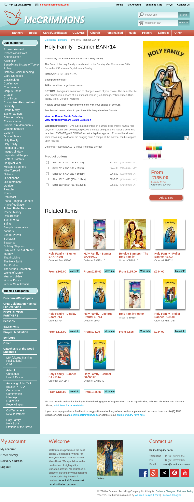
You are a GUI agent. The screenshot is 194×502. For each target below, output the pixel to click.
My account (8, 449)
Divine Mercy (12, 109)
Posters (147, 32)
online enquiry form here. (131, 415)
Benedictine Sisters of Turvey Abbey (21, 66)
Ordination (12, 401)
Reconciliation (14, 404)
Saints (7, 223)
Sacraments (11, 326)
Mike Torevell (12, 170)
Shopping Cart (154, 4)
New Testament (15, 414)
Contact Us (183, 4)
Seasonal (9, 242)
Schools (163, 32)
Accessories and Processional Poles (15, 51)
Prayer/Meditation (14, 204)
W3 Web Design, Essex (147, 495)
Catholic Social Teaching (19, 72)
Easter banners (13, 113)
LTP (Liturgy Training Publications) (19, 359)
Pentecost (10, 197)
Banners (17, 32)
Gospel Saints (12, 136)
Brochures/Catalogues (18, 298)
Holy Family (11, 140)
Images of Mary (13, 151)
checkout (183, 22)
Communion (13, 390)
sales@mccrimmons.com (54, 4)
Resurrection (11, 215)
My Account (134, 4)
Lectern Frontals (14, 159)
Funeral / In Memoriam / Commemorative (18, 127)
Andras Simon (12, 56)
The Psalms (11, 265)
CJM (9, 364)
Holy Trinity (10, 144)
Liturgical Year (12, 163)
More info (74, 271)
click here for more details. (69, 405)
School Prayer (12, 234)
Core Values (11, 87)
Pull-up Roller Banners (17, 208)
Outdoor (9, 185)
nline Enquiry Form (162, 450)
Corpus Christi (12, 91)
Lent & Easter (14, 377)
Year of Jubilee (13, 276)
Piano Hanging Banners (18, 200)
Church (95, 32)
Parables (9, 189)
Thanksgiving (12, 257)
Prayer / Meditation (15, 332)
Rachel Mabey (12, 212)
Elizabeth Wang (13, 117)
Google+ (176, 495)
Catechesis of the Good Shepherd (18, 350)
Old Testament (12, 182)
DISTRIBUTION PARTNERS (13, 314)
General (9, 132)
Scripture (9, 337)
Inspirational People (16, 155)
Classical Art (11, 79)
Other (178, 32)
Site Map (166, 495)
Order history (9, 455)
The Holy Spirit (13, 261)
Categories (50, 39)
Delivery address (11, 461)
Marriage (11, 397)
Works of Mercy (13, 272)
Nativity (8, 174)
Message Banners (15, 166)
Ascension (10, 60)
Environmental (12, 121)
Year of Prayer (12, 280)
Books (33, 32)
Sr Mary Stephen (14, 246)
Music (132, 32)
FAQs (169, 4)
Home (119, 4)
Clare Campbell (13, 75)
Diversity (9, 106)
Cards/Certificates (55, 32)
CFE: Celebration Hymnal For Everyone (19, 305)
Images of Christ (14, 147)
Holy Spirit (12, 423)
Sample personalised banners (17, 229)
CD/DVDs (79, 32)
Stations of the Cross (19, 427)
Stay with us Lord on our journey (19, 251)
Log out (5, 466)
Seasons (9, 321)
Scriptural (9, 238)
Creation (9, 94)
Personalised (114, 32)
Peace (8, 193)
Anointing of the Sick (19, 383)
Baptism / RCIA (15, 386)
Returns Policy (185, 491)
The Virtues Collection (17, 269)
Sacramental (11, 219)
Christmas (12, 373)
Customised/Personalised (19, 102)
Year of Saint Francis (16, 284)
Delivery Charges (165, 491)
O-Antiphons (11, 178)
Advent (10, 370)
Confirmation (11, 83)
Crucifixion (10, 98)
